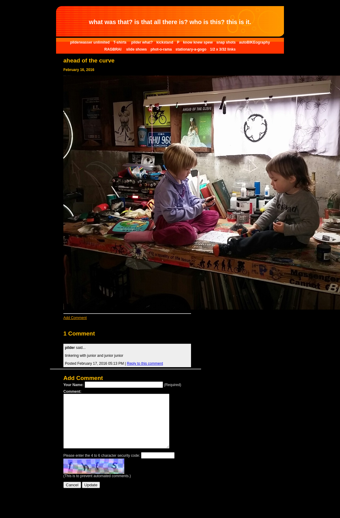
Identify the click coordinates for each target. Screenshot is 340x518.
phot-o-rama (161, 49)
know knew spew (198, 42)
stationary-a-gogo (190, 49)
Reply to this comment (145, 363)
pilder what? (142, 42)
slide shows (136, 49)
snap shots (226, 42)
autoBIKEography (254, 42)
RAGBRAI (113, 49)
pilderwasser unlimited (90, 42)
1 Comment (79, 333)
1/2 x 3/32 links (223, 49)
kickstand (164, 42)
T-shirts (120, 42)
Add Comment (75, 318)
